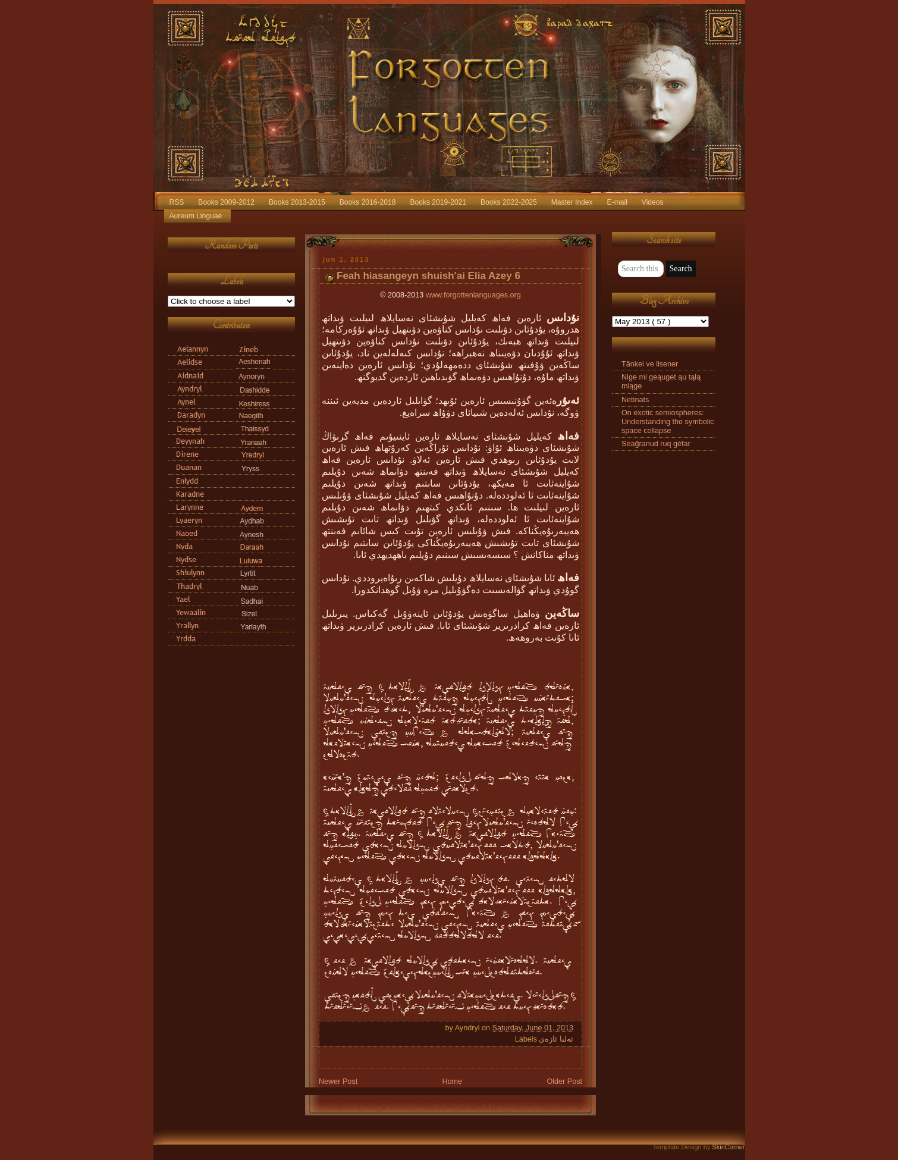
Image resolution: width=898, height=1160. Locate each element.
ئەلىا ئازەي (556, 1039)
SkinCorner (728, 1146)
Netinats (635, 400)
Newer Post (338, 1081)
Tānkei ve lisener (649, 364)
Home (452, 1081)
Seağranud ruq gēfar (655, 444)
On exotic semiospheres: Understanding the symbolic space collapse (667, 422)
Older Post (564, 1081)
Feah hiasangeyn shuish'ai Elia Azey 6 (428, 275)
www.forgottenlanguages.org (473, 295)
